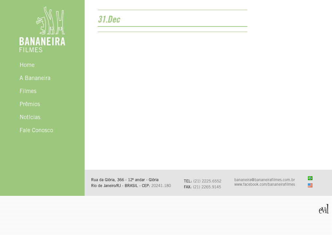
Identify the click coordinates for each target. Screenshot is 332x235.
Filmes (28, 92)
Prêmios (30, 105)
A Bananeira (35, 79)
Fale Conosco (36, 131)
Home (27, 66)
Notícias (30, 118)
